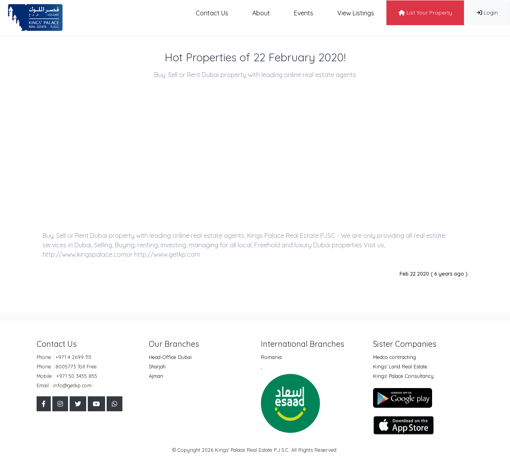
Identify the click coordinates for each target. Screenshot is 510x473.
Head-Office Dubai (170, 357)
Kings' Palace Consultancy (403, 376)
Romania (271, 357)
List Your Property (425, 12)
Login (487, 12)
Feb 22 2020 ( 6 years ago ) (433, 274)
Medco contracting (394, 357)
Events (303, 13)
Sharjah (157, 366)
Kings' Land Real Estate (400, 366)
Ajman (156, 376)
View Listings (355, 13)
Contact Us (212, 13)
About (261, 13)
